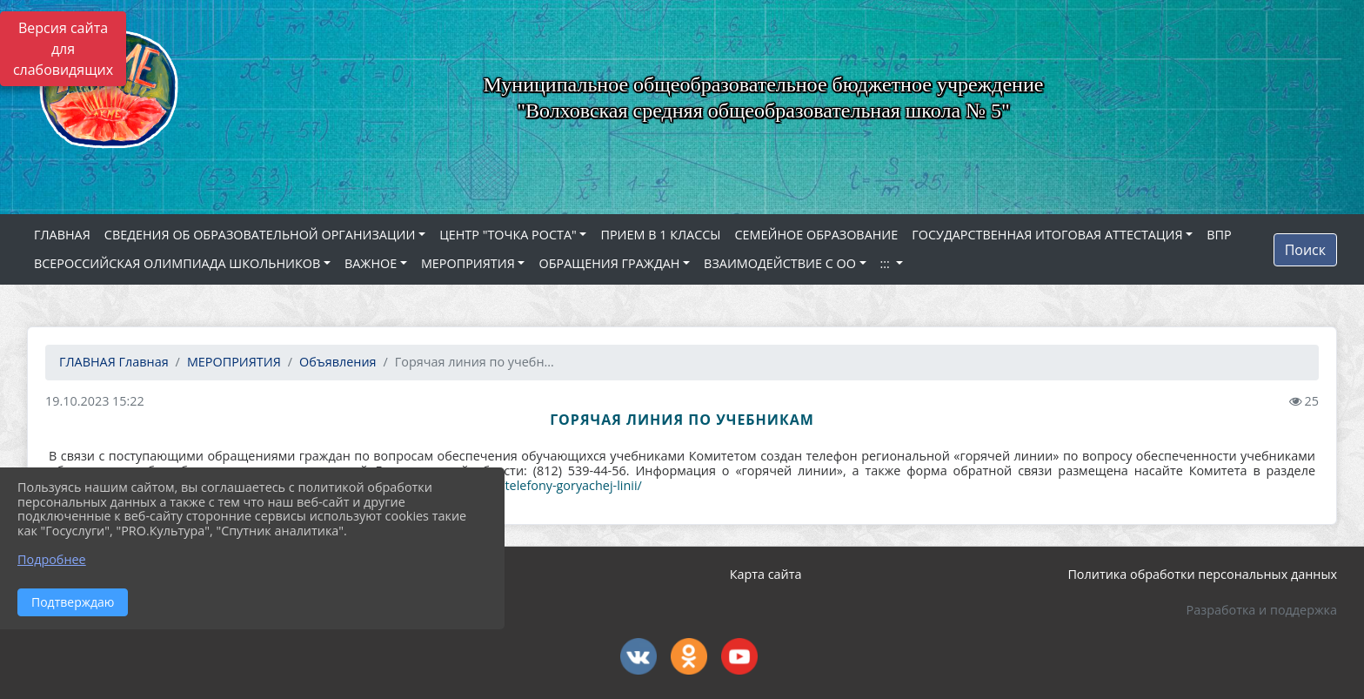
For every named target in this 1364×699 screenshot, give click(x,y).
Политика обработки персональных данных (1202, 574)
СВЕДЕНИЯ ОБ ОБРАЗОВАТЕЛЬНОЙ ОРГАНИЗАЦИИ (260, 234)
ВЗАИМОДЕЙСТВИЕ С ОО (780, 263)
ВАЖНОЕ (370, 263)
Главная (114, 361)
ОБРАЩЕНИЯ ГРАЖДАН (608, 263)
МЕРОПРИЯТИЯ (468, 263)
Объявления (337, 361)
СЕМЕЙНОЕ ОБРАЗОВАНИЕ (817, 234)
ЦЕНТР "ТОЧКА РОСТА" (508, 234)
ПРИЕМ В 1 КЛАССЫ (660, 234)
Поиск (1305, 249)
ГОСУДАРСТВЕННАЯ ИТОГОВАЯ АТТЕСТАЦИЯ (1047, 234)
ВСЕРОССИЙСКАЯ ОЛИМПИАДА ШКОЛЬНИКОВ (177, 263)
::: (886, 263)
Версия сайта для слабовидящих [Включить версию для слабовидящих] (63, 48)
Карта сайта (766, 574)
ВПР (1219, 234)
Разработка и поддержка (1262, 610)
